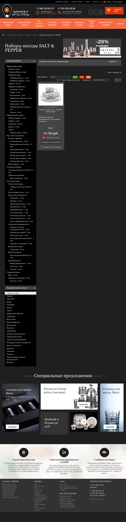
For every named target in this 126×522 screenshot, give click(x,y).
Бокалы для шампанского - (21, 145)
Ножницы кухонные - (20, 215)
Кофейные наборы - (20, 81)
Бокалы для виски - (19, 149)
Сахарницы (11, 316)
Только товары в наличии (68, 80)
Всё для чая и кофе (15, 246)
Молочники (11, 319)
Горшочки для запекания (16, 339)
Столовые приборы (52, 23)
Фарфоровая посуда (8, 23)
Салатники (11, 299)
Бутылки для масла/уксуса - (21, 256)
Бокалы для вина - (19, 141)
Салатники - (16, 89)
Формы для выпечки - (20, 263)
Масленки (10, 328)
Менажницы (11, 325)
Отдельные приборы (16, 175)
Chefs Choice (38, 490)
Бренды (120, 23)
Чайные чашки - (18, 133)
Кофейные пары (14, 75)
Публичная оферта (66, 502)
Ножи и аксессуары (15, 184)
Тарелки (10, 296)
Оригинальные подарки (105, 23)
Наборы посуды (31, 35)
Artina (36, 488)
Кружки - (14, 69)
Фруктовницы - (16, 164)
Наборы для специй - (20, 232)
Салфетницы (11, 331)
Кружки (9, 307)
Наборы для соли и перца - (21, 108)
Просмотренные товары (67, 507)
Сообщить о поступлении (51, 142)
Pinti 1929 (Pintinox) (40, 497)
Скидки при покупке (53, 137)
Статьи (87, 2)
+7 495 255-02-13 (97, 491)
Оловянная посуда (66, 23)
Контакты (96, 2)
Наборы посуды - (17, 118)
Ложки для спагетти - (20, 218)
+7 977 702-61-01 (97, 485)
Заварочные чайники (15, 313)
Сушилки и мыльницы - (21, 243)
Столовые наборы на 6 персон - (20, 171)
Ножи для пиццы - (19, 212)
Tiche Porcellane (39, 508)
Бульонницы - (17, 95)
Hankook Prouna (39, 495)
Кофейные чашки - (19, 78)
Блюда (9, 302)
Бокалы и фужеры (15, 138)
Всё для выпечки (14, 260)
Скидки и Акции (76, 2)
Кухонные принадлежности (18, 224)
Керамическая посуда (24, 23)
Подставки (11, 305)
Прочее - (15, 112)
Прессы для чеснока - (20, 204)
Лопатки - (16, 201)
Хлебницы (10, 351)
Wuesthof (37, 510)
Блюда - (15, 92)
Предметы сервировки (17, 86)
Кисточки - (16, 266)
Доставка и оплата (62, 2)
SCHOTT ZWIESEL (39, 504)
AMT (35, 484)
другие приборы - (19, 178)
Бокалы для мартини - (20, 152)
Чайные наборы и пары (17, 72)
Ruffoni (36, 503)
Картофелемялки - (19, 210)
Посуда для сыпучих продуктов (18, 342)
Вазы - (12, 275)
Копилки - (16, 281)
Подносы (10, 354)
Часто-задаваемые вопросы (69, 488)
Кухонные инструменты (17, 195)
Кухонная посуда (79, 23)
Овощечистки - (18, 207)
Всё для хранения (14, 252)
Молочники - (17, 104)
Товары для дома (91, 23)
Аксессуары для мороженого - (22, 239)
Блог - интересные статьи (68, 486)
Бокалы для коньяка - (20, 155)
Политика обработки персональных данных (67, 504)
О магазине (63, 484)
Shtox (36, 506)
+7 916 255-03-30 (97, 493)
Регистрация (117, 2)
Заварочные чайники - (21, 98)
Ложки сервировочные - (21, 221)
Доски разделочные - (18, 192)
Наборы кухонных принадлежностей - (19, 228)
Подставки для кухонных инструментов (16, 358)
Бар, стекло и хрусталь (39, 23)
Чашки (11, 130)
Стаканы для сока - (19, 161)
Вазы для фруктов (13, 322)
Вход (109, 2)
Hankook (37, 493)
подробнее (12, 427)
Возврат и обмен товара (68, 500)
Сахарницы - (17, 101)
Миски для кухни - (19, 235)
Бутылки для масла (14, 345)
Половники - (17, 198)
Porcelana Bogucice (40, 499)
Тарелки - (14, 84)
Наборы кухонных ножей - (21, 188)
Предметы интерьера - (19, 278)
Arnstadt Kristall (39, 486)
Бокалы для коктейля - (20, 158)
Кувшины (10, 348)
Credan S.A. (38, 491)
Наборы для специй (14, 337)
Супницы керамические (16, 334)
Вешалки (10, 362)
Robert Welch (38, 501)
